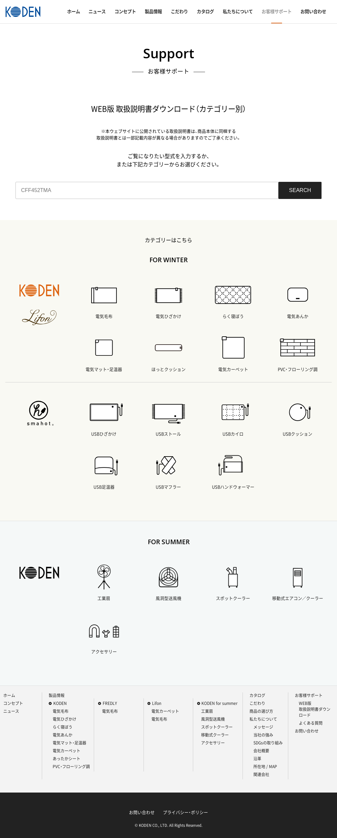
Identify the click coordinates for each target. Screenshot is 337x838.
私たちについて (238, 11)
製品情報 (153, 11)
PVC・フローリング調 (71, 766)
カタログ (205, 11)
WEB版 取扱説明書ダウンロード (314, 709)
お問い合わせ (313, 11)
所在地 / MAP (265, 766)
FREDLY (110, 703)
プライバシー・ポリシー (185, 812)
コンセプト (125, 11)
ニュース (97, 11)
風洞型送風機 (213, 719)
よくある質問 (311, 723)
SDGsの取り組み (268, 743)
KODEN (60, 703)
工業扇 (207, 711)
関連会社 (261, 774)
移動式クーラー (215, 735)
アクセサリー (213, 743)
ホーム (73, 11)
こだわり (179, 11)
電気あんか (62, 735)
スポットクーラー (217, 727)
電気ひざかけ (64, 719)
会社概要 (261, 751)
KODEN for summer (219, 703)
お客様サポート (277, 11)
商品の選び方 (261, 711)
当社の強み (263, 735)
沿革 (257, 759)
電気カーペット (66, 751)
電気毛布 (60, 711)
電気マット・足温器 (69, 743)
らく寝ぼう (62, 727)
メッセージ (263, 727)
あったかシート (66, 759)
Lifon (156, 703)
